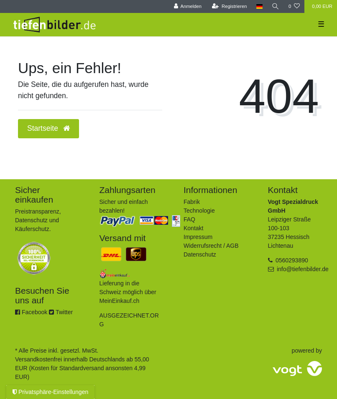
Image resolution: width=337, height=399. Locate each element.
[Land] (259, 6)
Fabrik (192, 201)
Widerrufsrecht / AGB (211, 245)
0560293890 (292, 260)
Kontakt (193, 228)
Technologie (199, 210)
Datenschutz (200, 254)
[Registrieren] (229, 6)
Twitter (61, 312)
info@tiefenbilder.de (303, 269)
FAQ (189, 219)
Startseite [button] (48, 128)
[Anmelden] (187, 6)
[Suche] (275, 6)
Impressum (198, 237)
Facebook (31, 312)
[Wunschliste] (294, 6)
